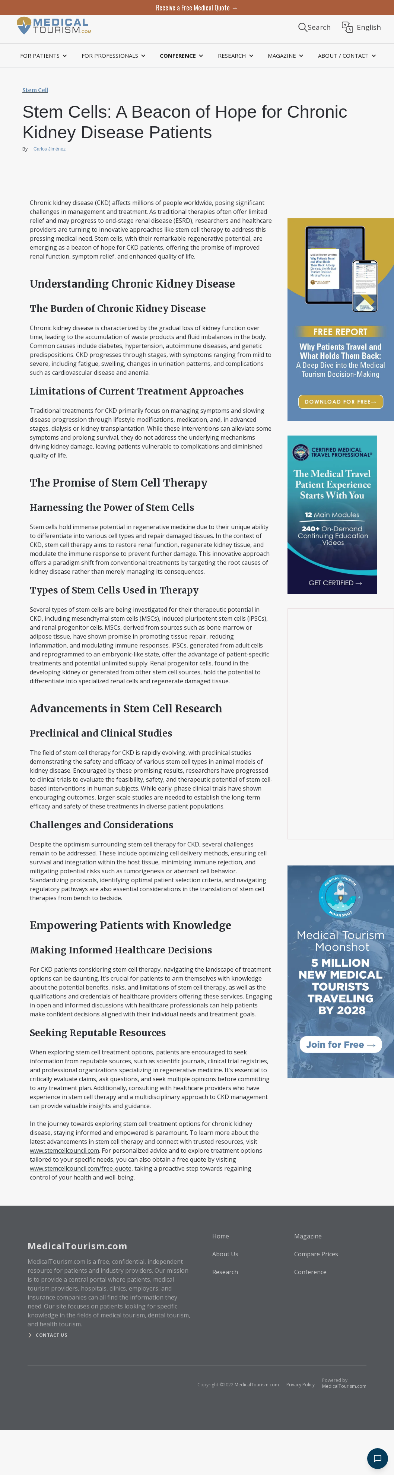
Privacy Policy (300, 1384)
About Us (225, 1254)
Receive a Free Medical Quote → (197, 7)
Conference (310, 1272)
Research (225, 1272)
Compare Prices (316, 1254)
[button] (42, 55)
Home (220, 1236)
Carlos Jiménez (50, 149)
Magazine (308, 1236)
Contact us (51, 1335)
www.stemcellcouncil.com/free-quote (80, 1168)
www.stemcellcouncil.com (64, 1150)
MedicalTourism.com (257, 1384)
